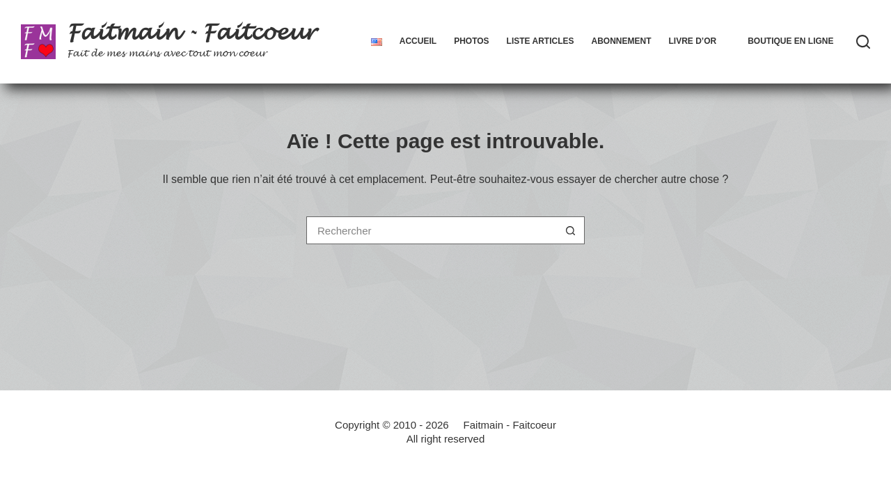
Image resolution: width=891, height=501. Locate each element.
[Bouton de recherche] (571, 230)
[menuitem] (376, 42)
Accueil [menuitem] (418, 41)
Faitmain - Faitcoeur (191, 33)
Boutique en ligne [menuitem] (790, 41)
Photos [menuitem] (471, 41)
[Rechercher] (863, 42)
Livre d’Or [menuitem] (692, 41)
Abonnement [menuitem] (621, 41)
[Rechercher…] (431, 230)
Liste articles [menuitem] (540, 41)
